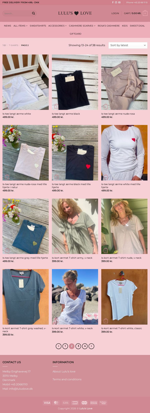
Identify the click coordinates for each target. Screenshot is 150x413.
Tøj (4, 45)
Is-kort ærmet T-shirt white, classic (121, 328)
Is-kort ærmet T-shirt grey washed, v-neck (24, 330)
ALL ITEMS (21, 25)
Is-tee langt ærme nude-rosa (118, 113)
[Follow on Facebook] (113, 2)
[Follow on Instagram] (116, 2)
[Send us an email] (119, 2)
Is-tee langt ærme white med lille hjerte (120, 186)
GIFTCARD (75, 34)
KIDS (125, 25)
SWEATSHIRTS (38, 25)
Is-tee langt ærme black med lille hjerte (71, 186)
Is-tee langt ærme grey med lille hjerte (25, 257)
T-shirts (13, 45)
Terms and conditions (67, 379)
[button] (115, 13)
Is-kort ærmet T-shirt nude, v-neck (121, 257)
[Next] (91, 346)
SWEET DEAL (137, 25)
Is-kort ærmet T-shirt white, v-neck (72, 328)
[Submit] (33, 13)
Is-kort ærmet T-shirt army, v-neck (72, 257)
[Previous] (58, 346)
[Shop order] (127, 45)
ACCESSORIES (57, 25)
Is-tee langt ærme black (66, 113)
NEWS (7, 25)
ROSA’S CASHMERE (109, 25)
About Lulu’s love (64, 371)
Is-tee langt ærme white (17, 113)
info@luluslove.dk (21, 388)
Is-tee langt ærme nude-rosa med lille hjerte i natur (25, 186)
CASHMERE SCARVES (82, 25)
